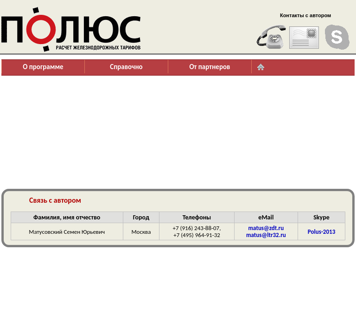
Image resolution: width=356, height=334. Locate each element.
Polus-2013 (321, 231)
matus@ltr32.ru (266, 234)
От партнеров (209, 67)
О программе (43, 67)
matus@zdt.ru (266, 228)
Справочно (126, 67)
